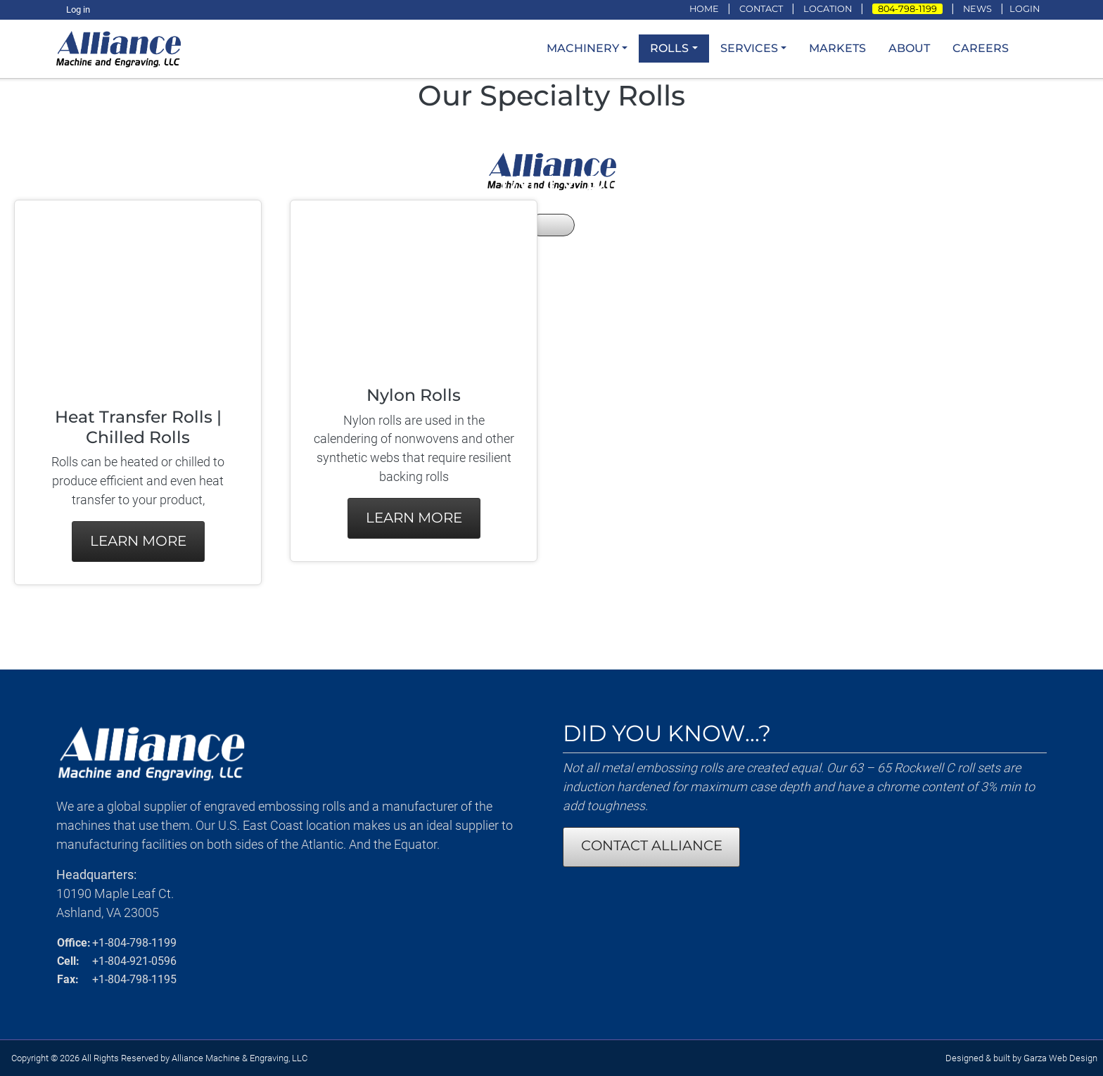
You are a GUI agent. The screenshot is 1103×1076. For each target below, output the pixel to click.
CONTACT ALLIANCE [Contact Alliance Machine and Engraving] (651, 845)
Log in (78, 9)
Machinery (583, 48)
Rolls (669, 48)
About (909, 48)
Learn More (138, 540)
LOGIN (1024, 9)
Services (749, 48)
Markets (837, 48)
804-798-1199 (907, 9)
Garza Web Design (1060, 1058)
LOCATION (827, 9)
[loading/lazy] (123, 47)
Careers (980, 48)
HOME (704, 9)
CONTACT (761, 9)
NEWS (977, 9)
